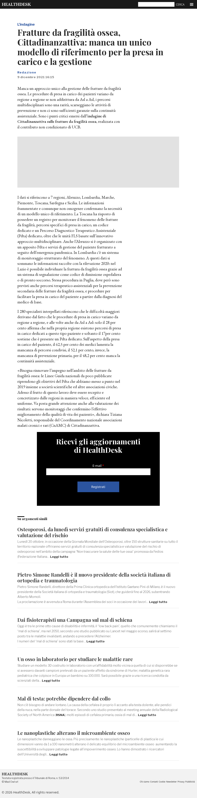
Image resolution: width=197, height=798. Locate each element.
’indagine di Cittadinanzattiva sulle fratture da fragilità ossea (62, 118)
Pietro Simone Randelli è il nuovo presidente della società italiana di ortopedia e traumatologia (97, 577)
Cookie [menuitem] (160, 782)
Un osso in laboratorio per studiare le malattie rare (76, 658)
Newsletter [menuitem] (170, 782)
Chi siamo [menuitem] (142, 782)
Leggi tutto (59, 556)
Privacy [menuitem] (180, 782)
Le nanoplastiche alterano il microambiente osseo (75, 732)
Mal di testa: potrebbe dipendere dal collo (66, 698)
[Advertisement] (98, 162)
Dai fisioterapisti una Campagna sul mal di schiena (77, 619)
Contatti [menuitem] (152, 782)
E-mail (97, 466)
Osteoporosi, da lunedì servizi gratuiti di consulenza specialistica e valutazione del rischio (95, 532)
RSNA (60, 715)
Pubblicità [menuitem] (190, 782)
